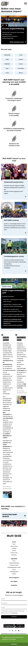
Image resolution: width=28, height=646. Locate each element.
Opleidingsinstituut (14, 571)
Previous (3, 25)
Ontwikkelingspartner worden (14, 567)
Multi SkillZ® (7, 55)
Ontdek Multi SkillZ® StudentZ (9, 515)
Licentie (14, 550)
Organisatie (14, 558)
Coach (14, 542)
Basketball (7, 64)
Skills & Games (14, 546)
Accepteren (14, 644)
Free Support (14, 581)
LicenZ (7, 72)
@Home (21, 72)
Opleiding (14, 548)
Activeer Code (14, 552)
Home (14, 544)
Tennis (20, 55)
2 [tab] (15, 500)
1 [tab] (13, 500)
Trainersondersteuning (14, 563)
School (14, 569)
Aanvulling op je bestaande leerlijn (12, 319)
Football (21, 59)
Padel (7, 59)
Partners (14, 573)
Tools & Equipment (14, 577)
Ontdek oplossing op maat (17, 42)
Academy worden (14, 565)
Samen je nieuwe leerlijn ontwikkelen (12, 325)
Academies (14, 585)
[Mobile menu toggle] (25, 3)
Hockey (21, 64)
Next (6, 25)
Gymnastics (21, 68)
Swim (7, 68)
